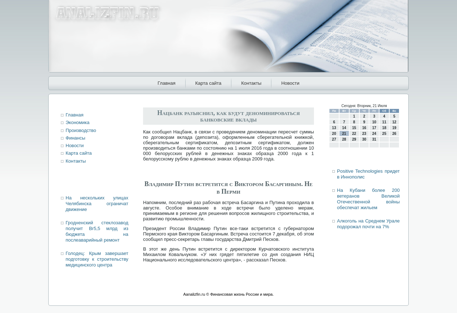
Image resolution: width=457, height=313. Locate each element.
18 (384, 128)
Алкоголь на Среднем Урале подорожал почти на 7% (368, 223)
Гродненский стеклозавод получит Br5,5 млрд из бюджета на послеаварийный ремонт (97, 231)
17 (374, 128)
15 (354, 128)
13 (334, 128)
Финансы (75, 138)
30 (364, 139)
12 (394, 122)
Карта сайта (208, 83)
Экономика (77, 122)
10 (374, 122)
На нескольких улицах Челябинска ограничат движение (97, 203)
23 (364, 134)
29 (354, 139)
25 (384, 134)
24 (374, 134)
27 (334, 139)
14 (344, 128)
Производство (81, 130)
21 (344, 134)
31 (374, 139)
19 (394, 128)
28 (344, 139)
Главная (166, 83)
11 (384, 122)
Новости (290, 83)
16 (364, 128)
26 (394, 134)
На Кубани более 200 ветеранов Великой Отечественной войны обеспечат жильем (368, 199)
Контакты (251, 83)
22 (354, 134)
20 (334, 134)
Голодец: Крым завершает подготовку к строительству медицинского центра (97, 259)
